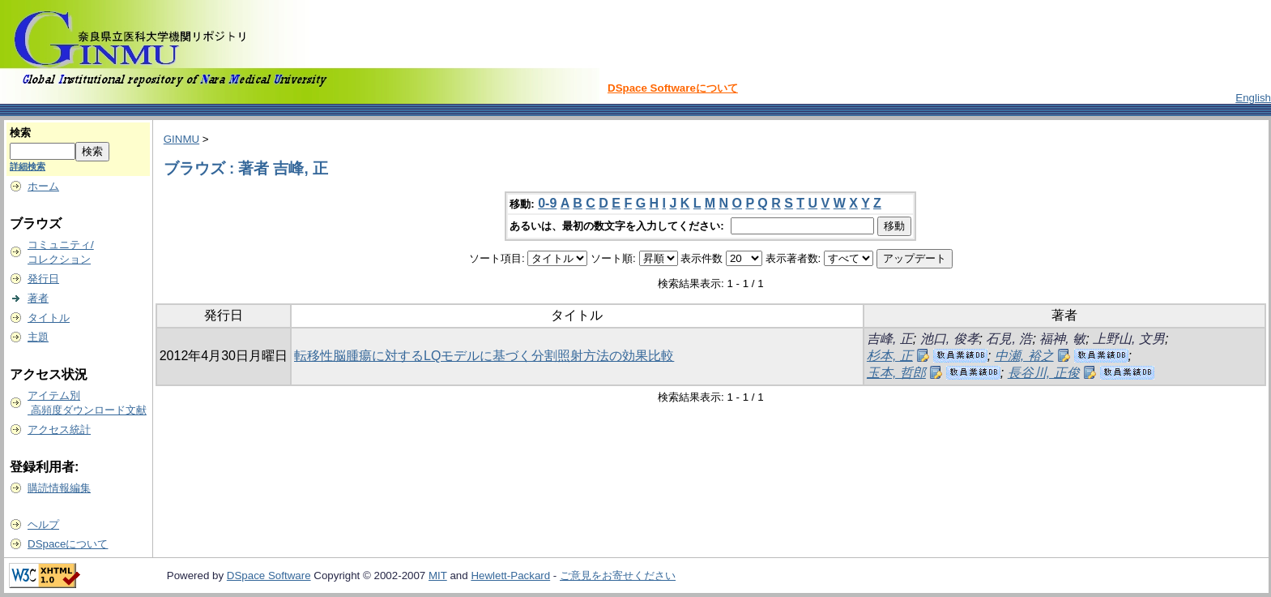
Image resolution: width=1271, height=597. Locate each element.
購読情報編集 (59, 488)
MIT (438, 575)
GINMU (181, 139)
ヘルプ (43, 524)
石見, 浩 (1009, 339)
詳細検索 (27, 166)
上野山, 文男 (1129, 339)
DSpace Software (269, 575)
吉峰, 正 (890, 339)
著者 (38, 298)
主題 (38, 337)
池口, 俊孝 (949, 339)
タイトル (49, 317)
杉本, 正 (890, 356)
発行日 (43, 279)
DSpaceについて (68, 544)
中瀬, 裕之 (1024, 356)
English (1253, 98)
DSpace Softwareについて (673, 88)
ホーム (43, 186)
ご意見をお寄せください (618, 575)
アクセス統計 (59, 429)
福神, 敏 (1062, 339)
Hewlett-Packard (510, 575)
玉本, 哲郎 (896, 373)
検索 (20, 133)
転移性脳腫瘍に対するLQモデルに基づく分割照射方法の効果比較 (484, 356)
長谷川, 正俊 (1044, 373)
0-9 (547, 203)
